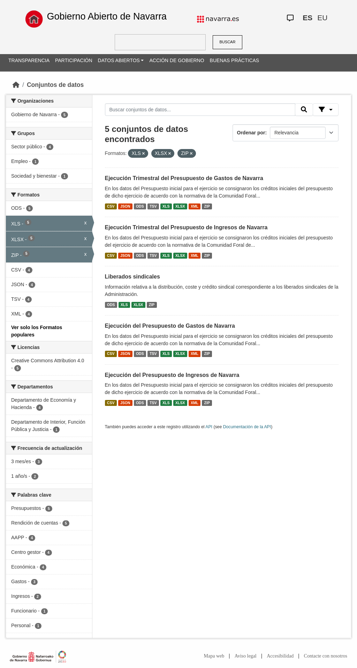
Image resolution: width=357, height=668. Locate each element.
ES (307, 18)
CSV (111, 206)
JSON (125, 206)
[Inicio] (16, 84)
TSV (153, 206)
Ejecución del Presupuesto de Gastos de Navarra (170, 326)
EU (322, 18)
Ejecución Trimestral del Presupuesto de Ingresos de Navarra (186, 227)
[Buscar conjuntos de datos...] (200, 109)
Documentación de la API (247, 426)
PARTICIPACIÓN (73, 60)
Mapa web (214, 656)
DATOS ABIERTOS (119, 60)
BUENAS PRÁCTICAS (234, 60)
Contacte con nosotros (325, 656)
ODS (140, 206)
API (208, 426)
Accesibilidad (280, 656)
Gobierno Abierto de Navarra (107, 16)
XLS (165, 206)
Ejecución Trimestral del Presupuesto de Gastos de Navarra (184, 178)
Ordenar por (251, 132)
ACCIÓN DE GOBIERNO (176, 60)
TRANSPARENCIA (29, 60)
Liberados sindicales (132, 277)
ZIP (207, 206)
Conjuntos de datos (55, 84)
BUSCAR (228, 42)
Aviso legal (246, 656)
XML (194, 206)
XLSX (180, 206)
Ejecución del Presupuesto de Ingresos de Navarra (172, 375)
